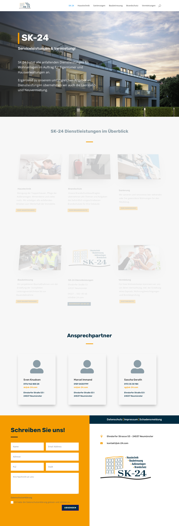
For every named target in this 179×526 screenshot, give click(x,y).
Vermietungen (149, 6)
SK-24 (71, 6)
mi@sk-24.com (81, 387)
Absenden (70, 508)
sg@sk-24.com (131, 387)
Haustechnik (84, 6)
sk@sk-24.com (30, 387)
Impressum (131, 419)
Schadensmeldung (150, 419)
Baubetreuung (116, 6)
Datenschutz (115, 419)
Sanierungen (99, 6)
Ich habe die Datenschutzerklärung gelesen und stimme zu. (40, 502)
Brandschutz (132, 6)
